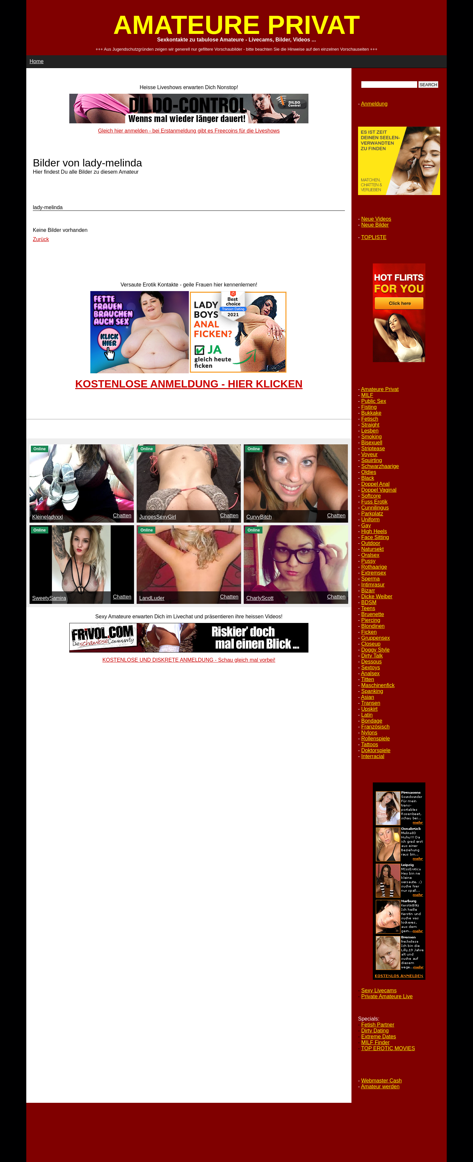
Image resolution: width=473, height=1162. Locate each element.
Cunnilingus (375, 507)
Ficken (369, 632)
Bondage (371, 721)
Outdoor (370, 543)
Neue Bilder (375, 225)
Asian (367, 697)
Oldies (368, 472)
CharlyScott (260, 598)
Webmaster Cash (381, 1080)
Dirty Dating (375, 1030)
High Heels (374, 531)
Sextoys (370, 667)
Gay (366, 525)
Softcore (371, 496)
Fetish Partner (377, 1024)
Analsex (370, 673)
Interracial (372, 756)
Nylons (369, 732)
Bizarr (368, 590)
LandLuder (152, 598)
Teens (368, 608)
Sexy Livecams (379, 990)
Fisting (369, 407)
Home (37, 61)
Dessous (371, 661)
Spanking (372, 691)
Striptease (373, 448)
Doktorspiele (376, 750)
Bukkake (371, 413)
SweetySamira (49, 598)
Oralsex (370, 555)
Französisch (375, 726)
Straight (370, 425)
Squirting (371, 460)
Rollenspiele (375, 738)
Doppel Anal (375, 484)
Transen (370, 703)
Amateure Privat (380, 389)
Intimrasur (373, 584)
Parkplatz (372, 513)
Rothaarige (374, 567)
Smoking (371, 436)
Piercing (370, 620)
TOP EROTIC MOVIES (388, 1048)
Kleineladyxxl (47, 517)
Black (367, 478)
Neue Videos (376, 219)
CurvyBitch (259, 517)
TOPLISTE (373, 237)
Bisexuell (371, 442)
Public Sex (373, 401)
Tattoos (369, 744)
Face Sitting (375, 537)
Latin (367, 715)
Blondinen (373, 626)
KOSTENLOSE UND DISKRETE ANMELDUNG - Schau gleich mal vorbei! (188, 660)
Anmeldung (374, 104)
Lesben (370, 430)
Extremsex (373, 573)
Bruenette (372, 614)
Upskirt (369, 709)
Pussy (368, 561)
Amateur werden (380, 1086)
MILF (367, 395)
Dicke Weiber (377, 596)
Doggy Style (375, 650)
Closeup (371, 644)
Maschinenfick (377, 685)
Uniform (370, 519)
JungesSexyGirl (157, 517)
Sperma (370, 578)
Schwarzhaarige (380, 466)
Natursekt (372, 549)
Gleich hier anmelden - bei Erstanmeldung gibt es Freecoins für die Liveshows (189, 131)
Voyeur (369, 454)
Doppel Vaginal (378, 490)
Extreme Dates (378, 1036)
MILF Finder (375, 1042)
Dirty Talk (372, 655)
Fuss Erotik (374, 502)
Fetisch (369, 419)
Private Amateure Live (387, 996)
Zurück (41, 239)
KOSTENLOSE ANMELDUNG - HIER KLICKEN (189, 384)
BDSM (368, 602)
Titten (367, 679)
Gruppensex (375, 638)
